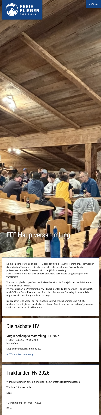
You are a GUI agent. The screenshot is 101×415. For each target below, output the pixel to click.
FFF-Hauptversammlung (21, 354)
